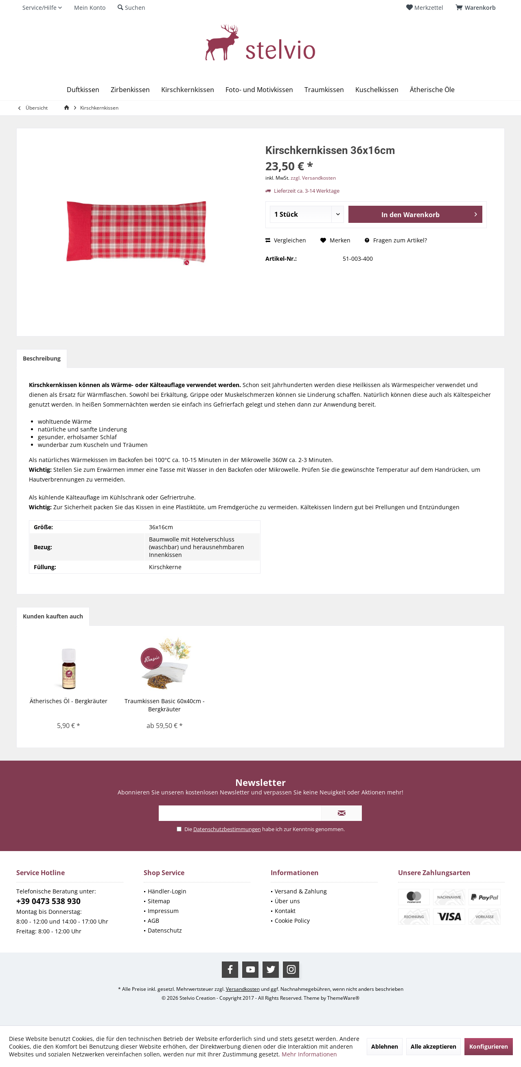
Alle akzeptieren (433, 1046)
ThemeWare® (343, 997)
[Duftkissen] (83, 89)
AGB (153, 920)
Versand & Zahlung (301, 891)
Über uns (287, 901)
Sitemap (159, 901)
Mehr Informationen (309, 1054)
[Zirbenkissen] (130, 89)
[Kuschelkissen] (377, 89)
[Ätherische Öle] (432, 89)
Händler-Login (167, 891)
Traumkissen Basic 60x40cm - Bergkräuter (165, 705)
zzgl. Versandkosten (313, 177)
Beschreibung (42, 358)
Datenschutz (165, 930)
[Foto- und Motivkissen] (259, 89)
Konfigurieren (488, 1046)
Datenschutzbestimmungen (227, 829)
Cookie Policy (292, 920)
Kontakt (285, 911)
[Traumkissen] (324, 89)
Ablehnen (384, 1046)
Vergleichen (285, 240)
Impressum (163, 911)
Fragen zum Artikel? (396, 240)
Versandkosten (243, 989)
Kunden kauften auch (53, 616)
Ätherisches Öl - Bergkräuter (68, 701)
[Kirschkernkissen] (187, 89)
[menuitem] (477, 7)
